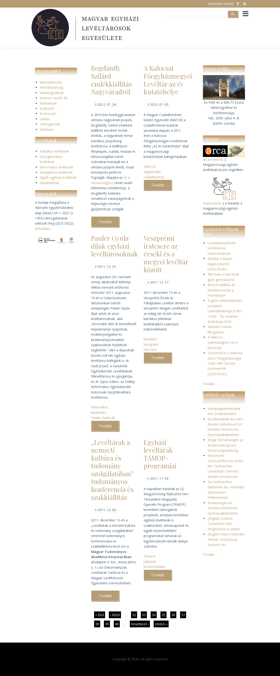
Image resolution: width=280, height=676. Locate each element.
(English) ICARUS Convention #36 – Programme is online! (224, 523)
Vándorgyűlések (52, 93)
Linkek (44, 119)
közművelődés (155, 566)
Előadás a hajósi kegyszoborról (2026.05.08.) (220, 263)
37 (183, 614)
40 (117, 623)
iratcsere (150, 349)
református (99, 407)
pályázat (150, 561)
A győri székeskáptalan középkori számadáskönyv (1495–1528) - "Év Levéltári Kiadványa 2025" (225, 311)
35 (164, 614)
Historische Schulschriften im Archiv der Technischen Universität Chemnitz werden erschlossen (225, 466)
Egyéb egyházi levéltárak (58, 177)
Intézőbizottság (51, 87)
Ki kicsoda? (48, 113)
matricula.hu (212, 203)
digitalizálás (152, 172)
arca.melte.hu (213, 159)
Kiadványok (48, 103)
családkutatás (154, 177)
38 (97, 623)
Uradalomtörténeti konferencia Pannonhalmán (222, 248)
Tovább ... (210, 384)
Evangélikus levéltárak (56, 172)
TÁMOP (150, 556)
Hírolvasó (47, 129)
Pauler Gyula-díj (103, 417)
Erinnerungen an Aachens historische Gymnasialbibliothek (223, 508)
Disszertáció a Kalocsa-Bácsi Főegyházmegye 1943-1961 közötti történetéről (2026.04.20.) (225, 363)
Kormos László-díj (53, 98)
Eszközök (47, 108)
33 (144, 614)
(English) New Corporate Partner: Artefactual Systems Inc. (226, 539)
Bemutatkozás (51, 82)
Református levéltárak (56, 167)
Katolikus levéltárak (54, 151)
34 (154, 614)
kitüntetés (98, 412)
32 (134, 614)
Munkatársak (49, 183)
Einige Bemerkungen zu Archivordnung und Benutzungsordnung (225, 445)
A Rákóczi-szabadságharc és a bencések (222, 342)
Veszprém (151, 344)
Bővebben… (44, 228)
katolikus (150, 339)
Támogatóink (50, 124)
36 (173, 615)
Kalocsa (150, 166)
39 (107, 623)
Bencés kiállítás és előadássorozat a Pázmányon (221, 290)
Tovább (108, 223)
